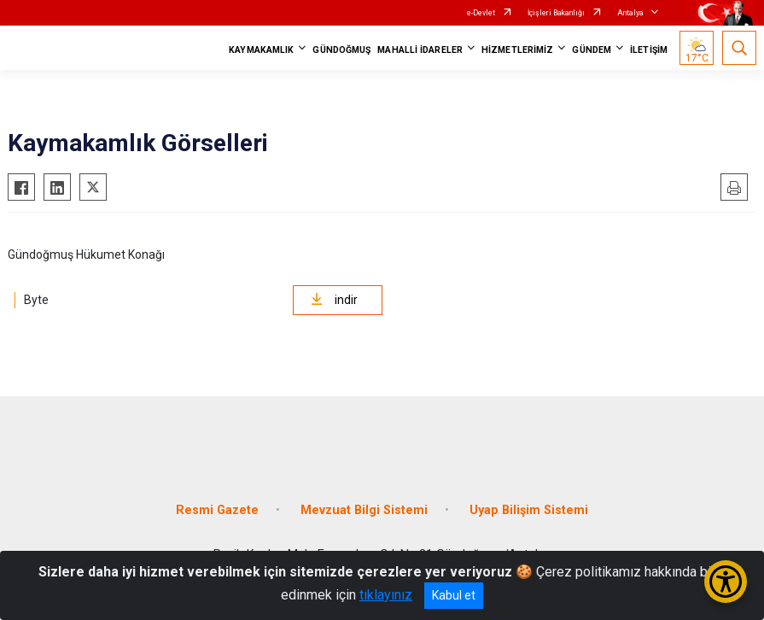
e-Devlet (481, 13)
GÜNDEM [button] (591, 50)
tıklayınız (385, 595)
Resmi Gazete (217, 510)
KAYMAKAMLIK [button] (261, 50)
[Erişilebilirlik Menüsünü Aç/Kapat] (725, 581)
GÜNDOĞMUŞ (341, 50)
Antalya (630, 13)
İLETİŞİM (649, 50)
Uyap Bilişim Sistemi (528, 510)
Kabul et (453, 595)
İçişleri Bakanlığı (556, 13)
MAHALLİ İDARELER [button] (420, 50)
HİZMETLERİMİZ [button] (517, 50)
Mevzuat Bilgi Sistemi (364, 510)
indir (334, 300)
